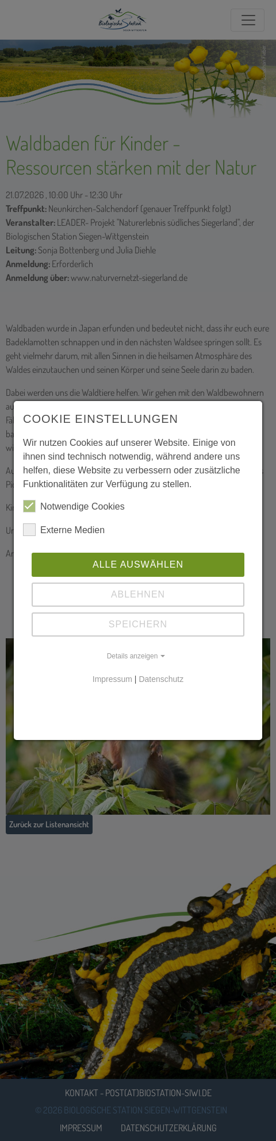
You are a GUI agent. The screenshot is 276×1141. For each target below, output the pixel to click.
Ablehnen (138, 594)
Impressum (112, 679)
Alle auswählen (138, 564)
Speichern (138, 624)
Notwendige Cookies (74, 506)
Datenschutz (161, 679)
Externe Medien (64, 529)
